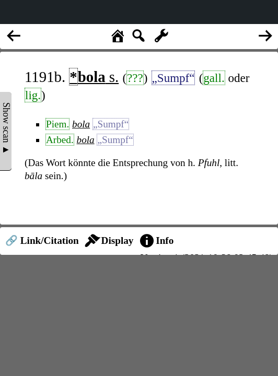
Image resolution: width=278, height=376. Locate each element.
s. (94, 77)
